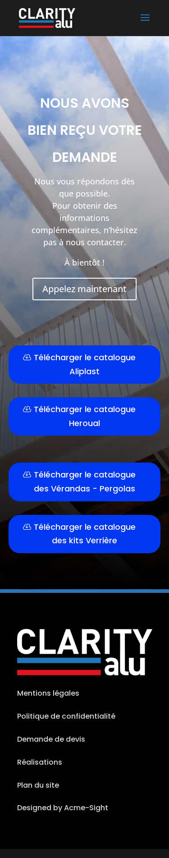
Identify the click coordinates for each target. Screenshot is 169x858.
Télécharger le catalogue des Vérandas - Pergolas (85, 481)
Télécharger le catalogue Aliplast (85, 364)
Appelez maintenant (84, 289)
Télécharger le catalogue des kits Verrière (85, 533)
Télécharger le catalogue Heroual (85, 416)
